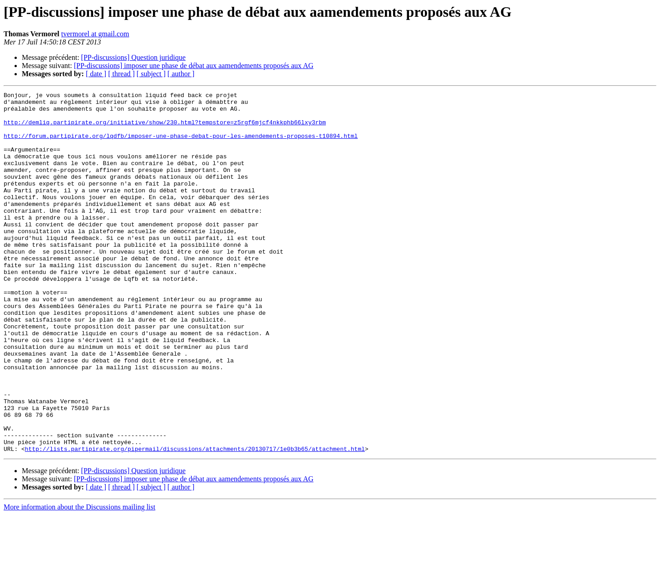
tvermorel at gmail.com (95, 34)
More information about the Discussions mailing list (79, 579)
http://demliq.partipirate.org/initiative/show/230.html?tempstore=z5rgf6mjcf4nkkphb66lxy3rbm (165, 129)
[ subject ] (151, 74)
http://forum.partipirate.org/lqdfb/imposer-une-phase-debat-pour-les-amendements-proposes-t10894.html (181, 145)
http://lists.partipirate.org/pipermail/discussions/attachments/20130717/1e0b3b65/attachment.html (195, 521)
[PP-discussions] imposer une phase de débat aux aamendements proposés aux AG (194, 65)
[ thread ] (121, 74)
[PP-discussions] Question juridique (133, 57)
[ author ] (181, 74)
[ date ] (96, 74)
